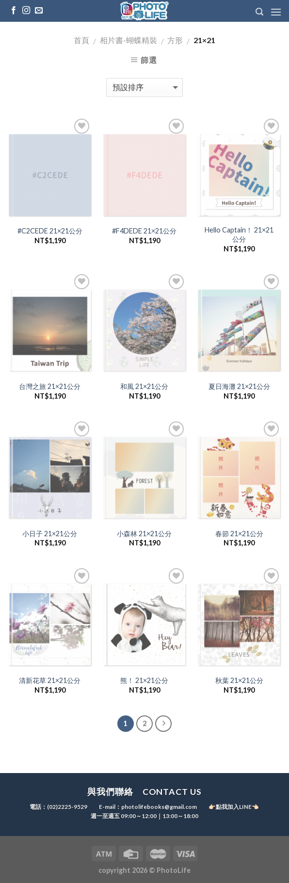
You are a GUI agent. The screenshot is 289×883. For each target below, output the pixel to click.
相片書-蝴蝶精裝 (128, 40)
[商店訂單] (144, 87)
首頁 (81, 40)
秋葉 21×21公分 (239, 680)
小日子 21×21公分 (49, 533)
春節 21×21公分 (239, 533)
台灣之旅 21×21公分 (49, 386)
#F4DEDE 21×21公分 (144, 231)
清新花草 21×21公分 (49, 680)
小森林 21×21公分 (144, 533)
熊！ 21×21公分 (144, 680)
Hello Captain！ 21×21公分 (239, 234)
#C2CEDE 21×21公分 (49, 231)
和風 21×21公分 (144, 386)
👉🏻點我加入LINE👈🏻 (234, 807)
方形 (175, 40)
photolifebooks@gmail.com (159, 807)
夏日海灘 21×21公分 (239, 386)
